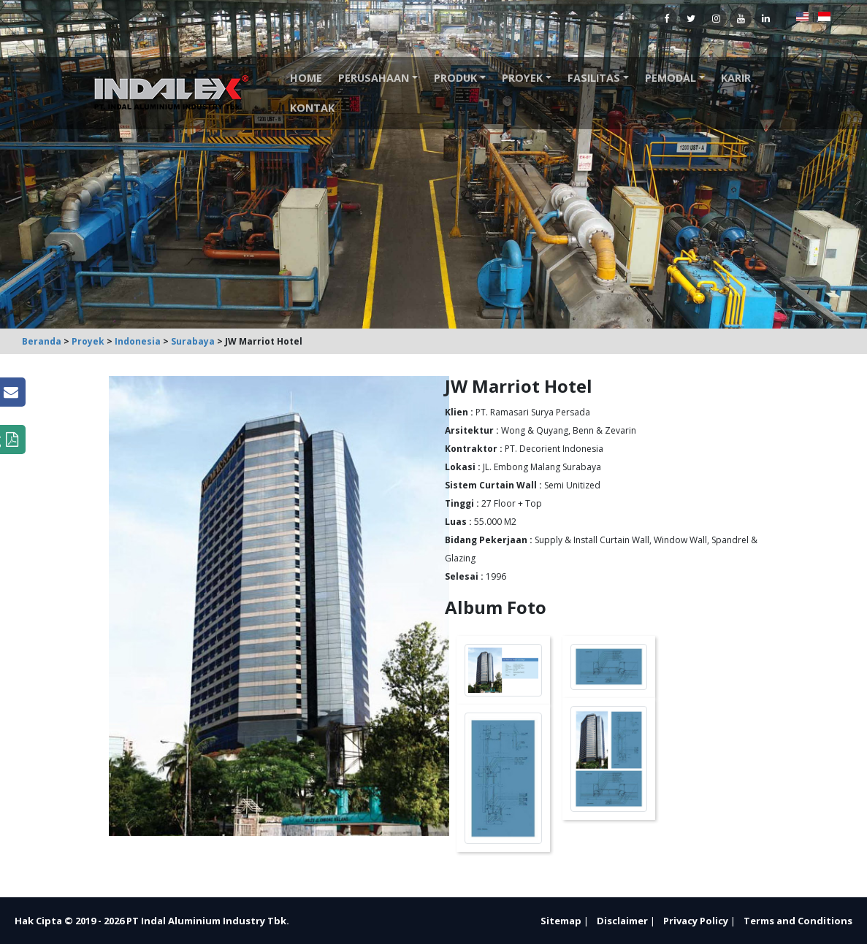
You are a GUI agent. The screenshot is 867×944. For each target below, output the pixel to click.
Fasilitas (594, 78)
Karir (736, 78)
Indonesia (138, 341)
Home (306, 78)
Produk (455, 78)
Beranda (41, 341)
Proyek (522, 78)
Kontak (312, 108)
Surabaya (193, 341)
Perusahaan (373, 78)
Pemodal (670, 78)
